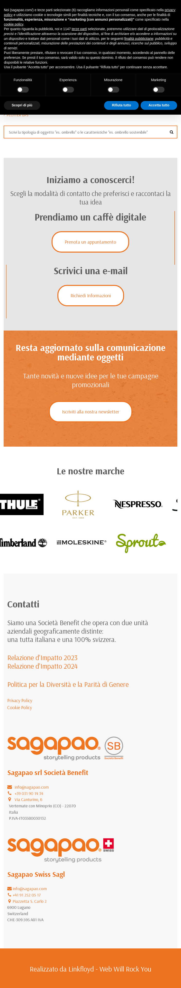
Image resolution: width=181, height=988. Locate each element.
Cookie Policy (19, 707)
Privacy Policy (19, 700)
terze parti (79, 29)
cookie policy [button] (13, 24)
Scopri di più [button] (22, 105)
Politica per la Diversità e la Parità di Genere (68, 684)
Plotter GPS (17, 114)
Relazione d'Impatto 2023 (42, 657)
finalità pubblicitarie (138, 39)
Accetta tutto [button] (158, 105)
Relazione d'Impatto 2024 (42, 666)
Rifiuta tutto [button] (121, 105)
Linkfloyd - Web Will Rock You (109, 968)
